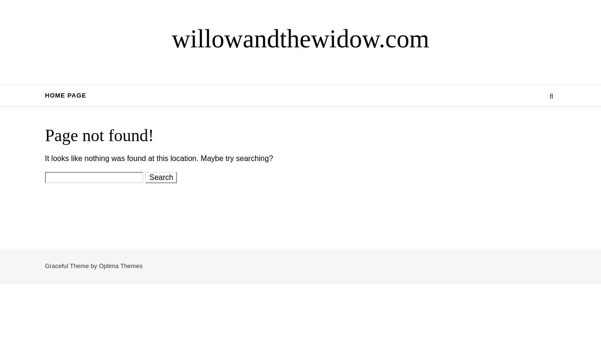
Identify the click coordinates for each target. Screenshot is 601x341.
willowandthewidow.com (300, 39)
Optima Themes (120, 265)
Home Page (66, 95)
